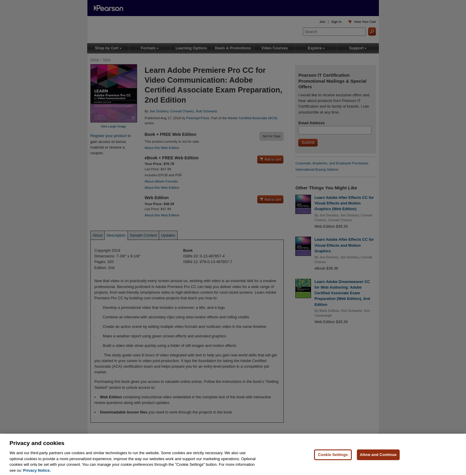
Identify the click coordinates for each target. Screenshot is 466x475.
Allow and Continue (378, 457)
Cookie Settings (333, 457)
